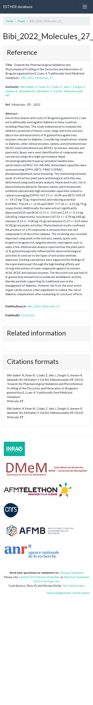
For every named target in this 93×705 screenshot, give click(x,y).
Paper (21, 21)
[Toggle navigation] (85, 6)
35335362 (28, 315)
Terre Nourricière (73, 585)
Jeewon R (11, 91)
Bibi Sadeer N (28, 86)
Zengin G (79, 86)
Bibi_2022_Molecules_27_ (37, 77)
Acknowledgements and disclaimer (68, 593)
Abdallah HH (27, 91)
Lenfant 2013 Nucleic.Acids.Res (39, 577)
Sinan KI (44, 86)
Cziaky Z (56, 86)
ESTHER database (17, 6)
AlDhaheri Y (44, 91)
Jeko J (67, 86)
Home (9, 21)
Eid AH (58, 91)
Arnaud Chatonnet (72, 572)
